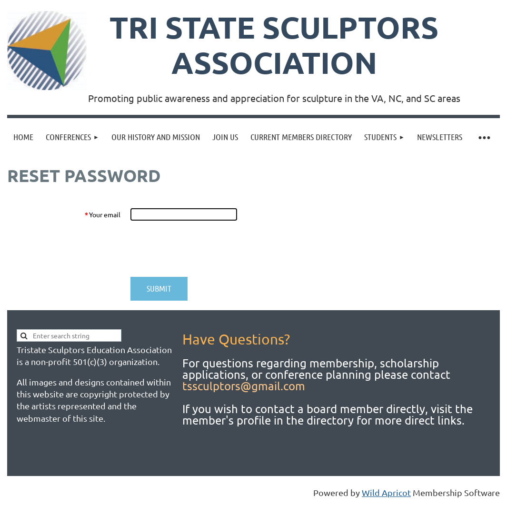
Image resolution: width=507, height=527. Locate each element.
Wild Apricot (386, 492)
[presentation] (202, 248)
